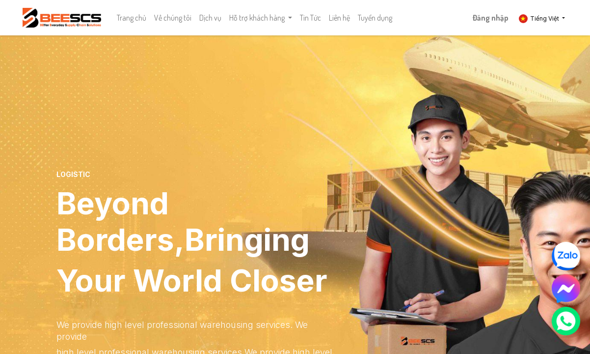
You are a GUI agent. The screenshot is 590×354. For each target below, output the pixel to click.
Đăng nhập (491, 18)
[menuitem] (131, 18)
